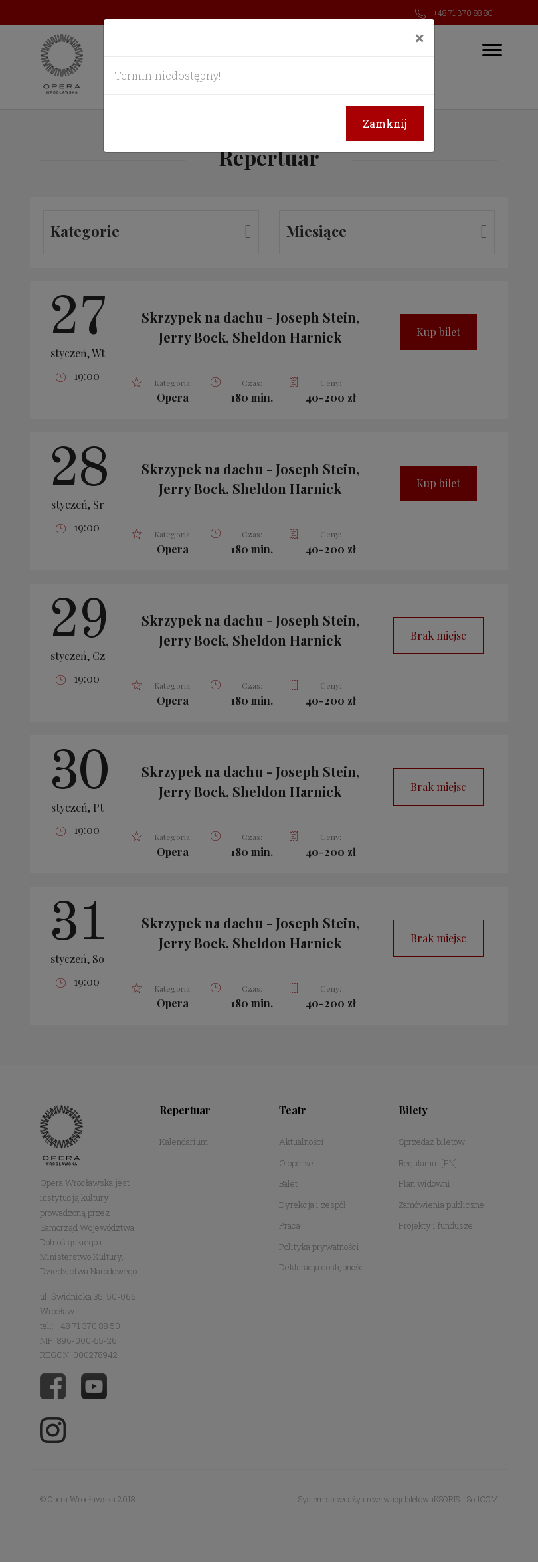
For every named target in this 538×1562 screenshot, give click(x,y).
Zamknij (385, 123)
